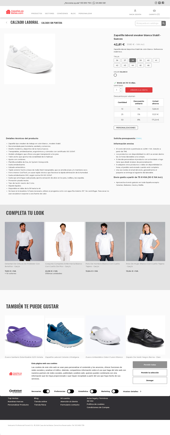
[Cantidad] (117, 90)
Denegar (150, 419)
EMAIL (139, 138)
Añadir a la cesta (139, 90)
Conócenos (62, 13)
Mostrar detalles (130, 430)
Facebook (163, 3)
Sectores (49, 13)
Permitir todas (150, 404)
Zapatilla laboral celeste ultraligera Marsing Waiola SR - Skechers (62, 358)
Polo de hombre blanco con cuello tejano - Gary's (103, 265)
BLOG (73, 13)
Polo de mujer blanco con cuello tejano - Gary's (145, 265)
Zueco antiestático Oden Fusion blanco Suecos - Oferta (104, 358)
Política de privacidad (97, 395)
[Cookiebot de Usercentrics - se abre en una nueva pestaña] (15, 430)
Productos (36, 13)
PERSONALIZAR (85, 13)
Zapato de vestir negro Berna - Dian (143, 357)
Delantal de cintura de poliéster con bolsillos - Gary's (22, 265)
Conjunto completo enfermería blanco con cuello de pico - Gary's (63, 265)
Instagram (156, 3)
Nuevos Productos (16, 395)
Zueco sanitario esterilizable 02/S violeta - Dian (24, 358)
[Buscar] (150, 23)
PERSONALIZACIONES (125, 128)
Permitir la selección (150, 411)
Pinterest (159, 3)
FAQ (62, 395)
